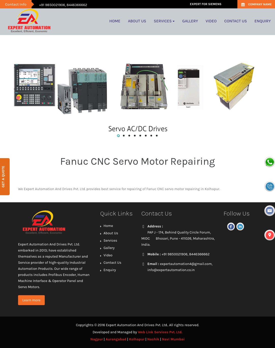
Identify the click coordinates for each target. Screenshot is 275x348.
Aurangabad (115, 339)
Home (108, 226)
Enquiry (109, 270)
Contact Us (112, 262)
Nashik (153, 339)
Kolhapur (137, 339)
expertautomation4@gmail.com (186, 264)
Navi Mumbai (173, 339)
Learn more (31, 300)
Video (107, 255)
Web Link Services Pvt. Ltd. (160, 332)
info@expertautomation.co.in (171, 270)
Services (110, 240)
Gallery (108, 248)
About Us (110, 233)
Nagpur (96, 339)
